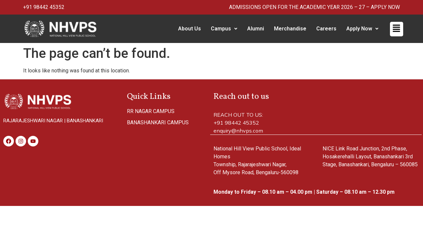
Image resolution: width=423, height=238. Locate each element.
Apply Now (362, 28)
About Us (189, 28)
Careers (326, 28)
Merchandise (290, 28)
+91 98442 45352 (43, 7)
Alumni (255, 28)
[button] (224, 28)
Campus (224, 28)
